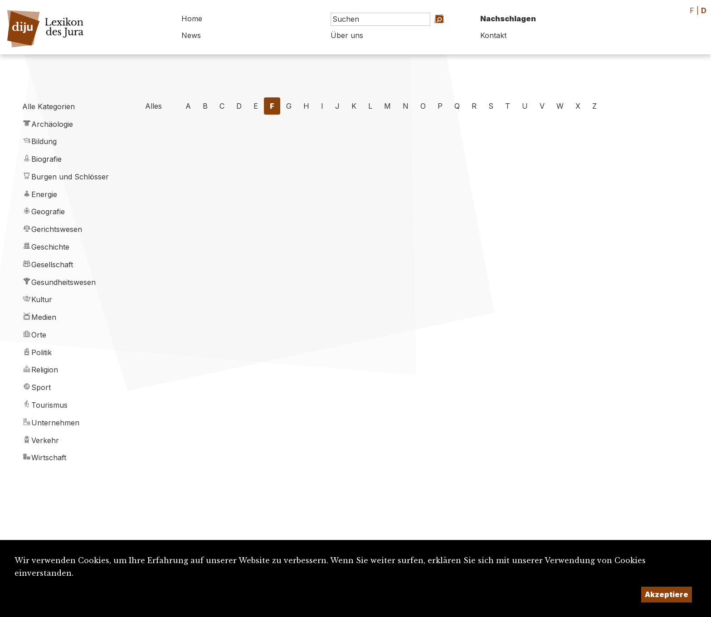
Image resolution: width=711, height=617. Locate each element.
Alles (153, 106)
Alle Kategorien (48, 106)
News (191, 35)
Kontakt (493, 35)
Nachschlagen (508, 18)
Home (191, 18)
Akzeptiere (666, 594)
